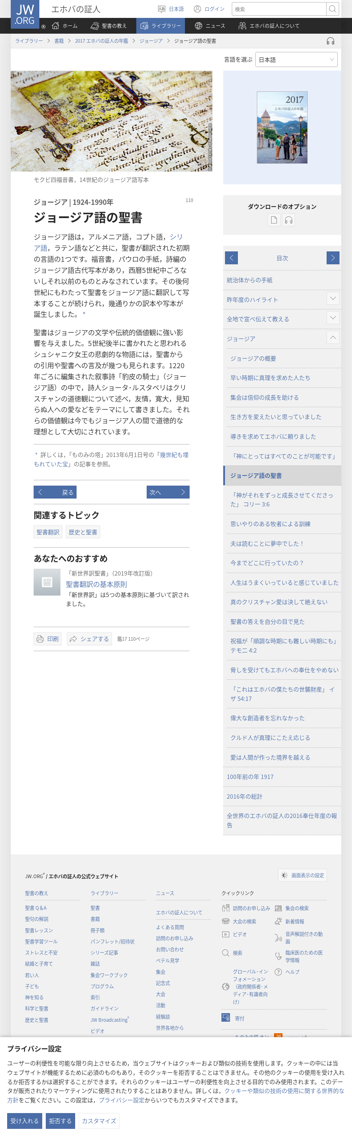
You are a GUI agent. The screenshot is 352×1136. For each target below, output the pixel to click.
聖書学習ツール (41, 941)
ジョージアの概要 (253, 358)
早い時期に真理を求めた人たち (270, 377)
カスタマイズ (99, 1120)
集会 (160, 971)
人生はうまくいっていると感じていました (284, 582)
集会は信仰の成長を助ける (264, 397)
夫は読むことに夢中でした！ (267, 543)
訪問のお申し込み (174, 938)
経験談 (163, 1016)
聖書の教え (36, 893)
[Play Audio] (330, 41)
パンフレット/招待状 (113, 941)
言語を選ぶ (238, 59)
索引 (95, 997)
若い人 (32, 975)
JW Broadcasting (110, 1019)
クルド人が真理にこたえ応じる (270, 737)
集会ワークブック (109, 975)
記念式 (163, 982)
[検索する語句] (279, 9)
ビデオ (97, 1030)
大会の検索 (238, 921)
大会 (160, 994)
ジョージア (151, 40)
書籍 (59, 40)
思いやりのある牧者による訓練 (270, 523)
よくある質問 (170, 927)
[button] (109, 26)
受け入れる (24, 1120)
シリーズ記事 (104, 952)
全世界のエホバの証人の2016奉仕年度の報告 (282, 820)
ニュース (165, 893)
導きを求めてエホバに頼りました (273, 436)
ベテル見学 (167, 960)
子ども (32, 986)
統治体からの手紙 (250, 279)
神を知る (34, 997)
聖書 (95, 907)
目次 (282, 258)
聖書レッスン (39, 930)
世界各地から (170, 1027)
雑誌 (95, 963)
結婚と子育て (39, 963)
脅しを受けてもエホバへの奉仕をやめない (284, 669)
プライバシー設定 (122, 1100)
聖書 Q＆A (36, 907)
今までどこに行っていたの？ (267, 562)
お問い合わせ (170, 949)
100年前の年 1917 (250, 776)
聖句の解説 (36, 918)
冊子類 (97, 930)
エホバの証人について (179, 912)
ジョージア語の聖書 (256, 475)
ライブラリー (29, 40)
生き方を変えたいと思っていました (276, 416)
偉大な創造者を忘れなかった (267, 717)
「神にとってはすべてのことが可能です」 (284, 456)
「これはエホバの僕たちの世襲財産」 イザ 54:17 (282, 694)
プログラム (102, 986)
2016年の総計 (245, 796)
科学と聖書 (36, 1008)
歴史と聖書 (36, 1019)
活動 (160, 1005)
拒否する (60, 1120)
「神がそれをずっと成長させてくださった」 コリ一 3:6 (281, 500)
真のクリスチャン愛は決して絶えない (279, 601)
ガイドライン (104, 1008)
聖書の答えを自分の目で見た (267, 621)
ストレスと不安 (41, 952)
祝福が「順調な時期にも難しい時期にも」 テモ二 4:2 (284, 645)
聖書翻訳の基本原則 (96, 584)
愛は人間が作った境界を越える (270, 757)
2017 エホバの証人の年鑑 (101, 40)
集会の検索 (291, 908)
